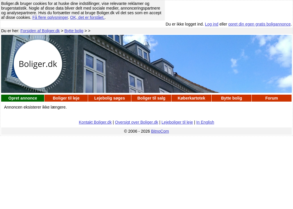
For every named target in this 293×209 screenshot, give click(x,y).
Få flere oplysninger (50, 17)
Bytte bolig (74, 30)
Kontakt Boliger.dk (95, 122)
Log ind (211, 24)
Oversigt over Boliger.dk (136, 122)
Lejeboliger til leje (177, 122)
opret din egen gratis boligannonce (259, 24)
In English (205, 122)
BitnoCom (160, 131)
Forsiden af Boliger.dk (40, 30)
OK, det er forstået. (87, 17)
